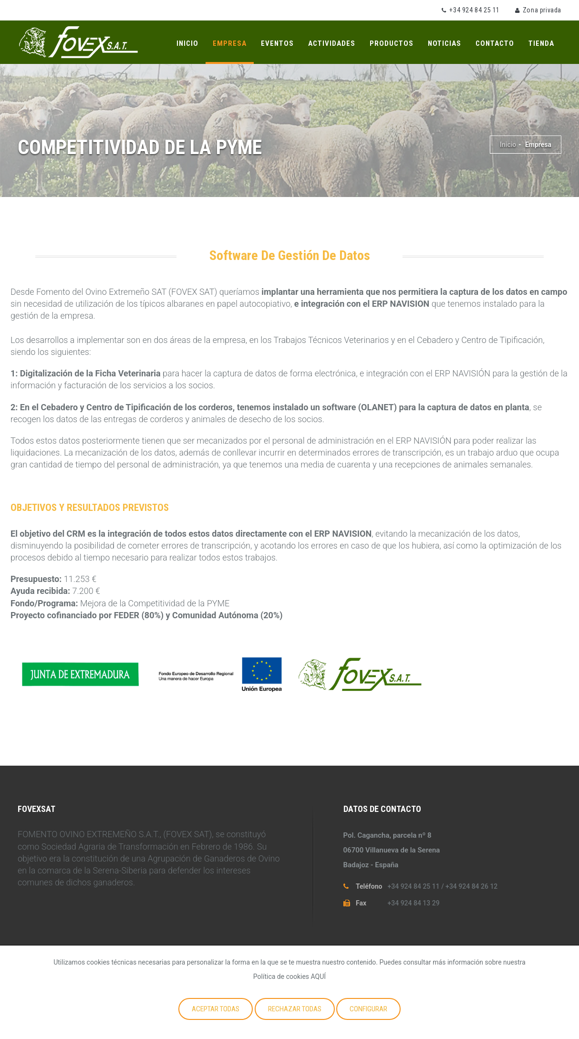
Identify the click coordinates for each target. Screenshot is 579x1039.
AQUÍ (318, 976)
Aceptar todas (215, 1009)
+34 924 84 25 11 (474, 10)
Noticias (444, 43)
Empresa (230, 43)
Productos (392, 43)
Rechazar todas (294, 1009)
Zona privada (542, 10)
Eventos (277, 43)
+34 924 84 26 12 (471, 886)
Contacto (495, 43)
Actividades (331, 43)
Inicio (187, 43)
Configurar (368, 1009)
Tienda (541, 43)
